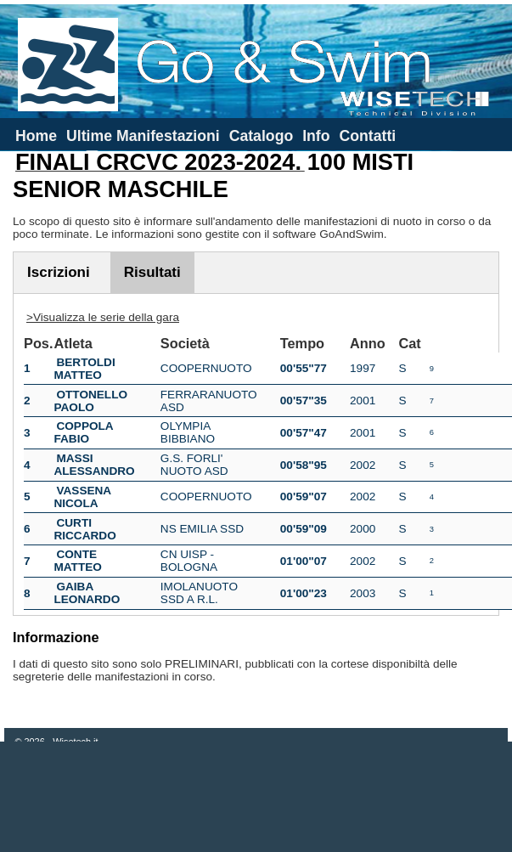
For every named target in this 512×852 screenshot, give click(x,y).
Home (36, 135)
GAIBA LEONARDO (86, 593)
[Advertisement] (256, 797)
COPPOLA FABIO (83, 432)
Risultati (152, 272)
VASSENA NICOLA (81, 497)
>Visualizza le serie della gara (102, 317)
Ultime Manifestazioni (143, 135)
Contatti (367, 135)
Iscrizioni (58, 272)
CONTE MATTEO (77, 560)
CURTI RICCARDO (84, 529)
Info (315, 135)
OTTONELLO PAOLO (90, 401)
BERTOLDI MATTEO (84, 368)
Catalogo (261, 135)
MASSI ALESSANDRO (93, 464)
